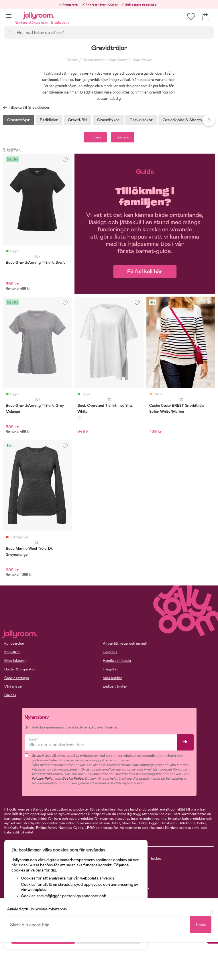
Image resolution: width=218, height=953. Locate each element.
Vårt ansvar (13, 686)
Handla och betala (117, 660)
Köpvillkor (12, 652)
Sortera (123, 137)
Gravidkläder (118, 59)
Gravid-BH (77, 119)
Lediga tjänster (115, 686)
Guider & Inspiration (20, 669)
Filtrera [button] (95, 137)
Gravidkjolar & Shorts (182, 119)
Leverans (110, 652)
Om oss (10, 695)
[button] (8, 16)
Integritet (110, 669)
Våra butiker (112, 678)
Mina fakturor (15, 660)
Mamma (72, 59)
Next (209, 120)
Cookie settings (16, 678)
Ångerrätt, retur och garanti (125, 643)
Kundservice (14, 643)
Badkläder (49, 119)
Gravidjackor (141, 119)
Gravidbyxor (108, 119)
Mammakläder (93, 59)
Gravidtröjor (142, 59)
